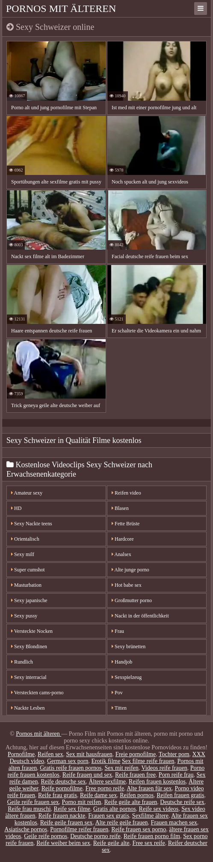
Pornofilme (21, 754)
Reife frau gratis (57, 795)
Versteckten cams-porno (37, 693)
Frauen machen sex (174, 822)
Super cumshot (28, 570)
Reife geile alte (111, 843)
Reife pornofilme (62, 788)
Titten (119, 708)
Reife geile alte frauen (130, 802)
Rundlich (22, 662)
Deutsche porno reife (95, 836)
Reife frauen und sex (87, 775)
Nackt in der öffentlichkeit (140, 616)
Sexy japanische (29, 600)
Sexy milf (22, 554)
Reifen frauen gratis (180, 795)
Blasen (120, 508)
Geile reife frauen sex (33, 802)
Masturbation (26, 585)
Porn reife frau (176, 775)
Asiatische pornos (25, 829)
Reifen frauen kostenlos (157, 781)
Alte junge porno (130, 570)
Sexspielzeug (127, 677)
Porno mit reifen (81, 802)
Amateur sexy (26, 493)
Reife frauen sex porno (138, 829)
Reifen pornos (137, 795)
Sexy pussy (24, 616)
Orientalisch (25, 539)
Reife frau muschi (29, 809)
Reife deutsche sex (63, 781)
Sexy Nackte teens (31, 524)
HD (16, 508)
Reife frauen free (135, 775)
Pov (117, 693)
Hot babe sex (127, 585)
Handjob (122, 662)
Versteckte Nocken (32, 631)
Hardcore (123, 539)
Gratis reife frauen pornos (70, 768)
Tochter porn (174, 754)
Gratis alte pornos (114, 809)
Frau (118, 631)
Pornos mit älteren (61, 8)
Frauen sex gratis (108, 815)
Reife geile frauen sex (66, 822)
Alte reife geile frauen (121, 822)
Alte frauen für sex (149, 788)
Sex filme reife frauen (148, 761)
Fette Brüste (125, 524)
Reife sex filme (72, 809)
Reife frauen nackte (62, 815)
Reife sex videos (159, 809)
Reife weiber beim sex (63, 843)
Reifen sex (50, 754)
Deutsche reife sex (182, 802)
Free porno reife (105, 788)
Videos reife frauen (164, 768)
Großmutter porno (132, 600)
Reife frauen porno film (152, 836)
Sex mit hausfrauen (89, 754)
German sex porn (67, 761)
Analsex (121, 554)
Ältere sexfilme (107, 781)
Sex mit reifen (121, 768)
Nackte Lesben (28, 708)
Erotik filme (105, 761)
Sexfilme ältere (150, 815)
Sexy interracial (29, 677)
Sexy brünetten (128, 646)
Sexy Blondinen (29, 646)
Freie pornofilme (135, 754)
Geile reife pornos (45, 836)
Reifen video (126, 493)
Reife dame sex (98, 795)
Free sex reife (148, 843)
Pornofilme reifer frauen (79, 829)
